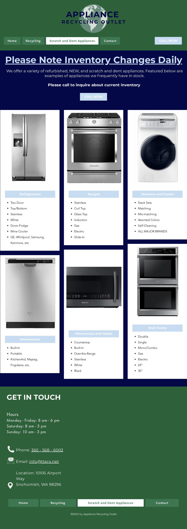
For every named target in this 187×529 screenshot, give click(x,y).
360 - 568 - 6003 (47, 450)
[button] (30, 194)
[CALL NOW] (168, 41)
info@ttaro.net (44, 461)
